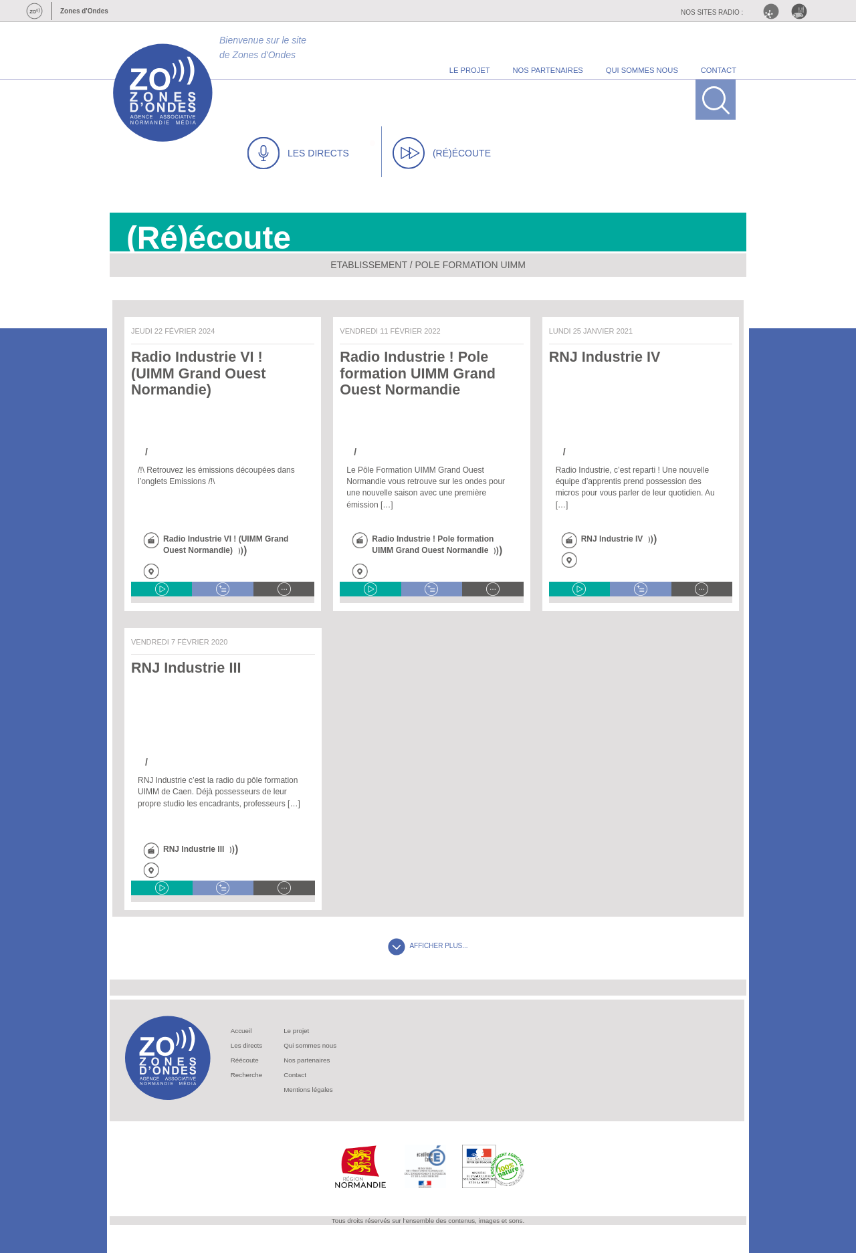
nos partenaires (548, 70)
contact (718, 70)
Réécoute (245, 1060)
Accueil (241, 1030)
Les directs (246, 1045)
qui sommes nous (642, 70)
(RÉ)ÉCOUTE (442, 153)
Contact (295, 1074)
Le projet (296, 1030)
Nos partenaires (307, 1060)
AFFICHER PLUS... (427, 945)
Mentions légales (308, 1089)
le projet (469, 70)
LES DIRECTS (298, 153)
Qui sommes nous (310, 1045)
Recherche (246, 1074)
